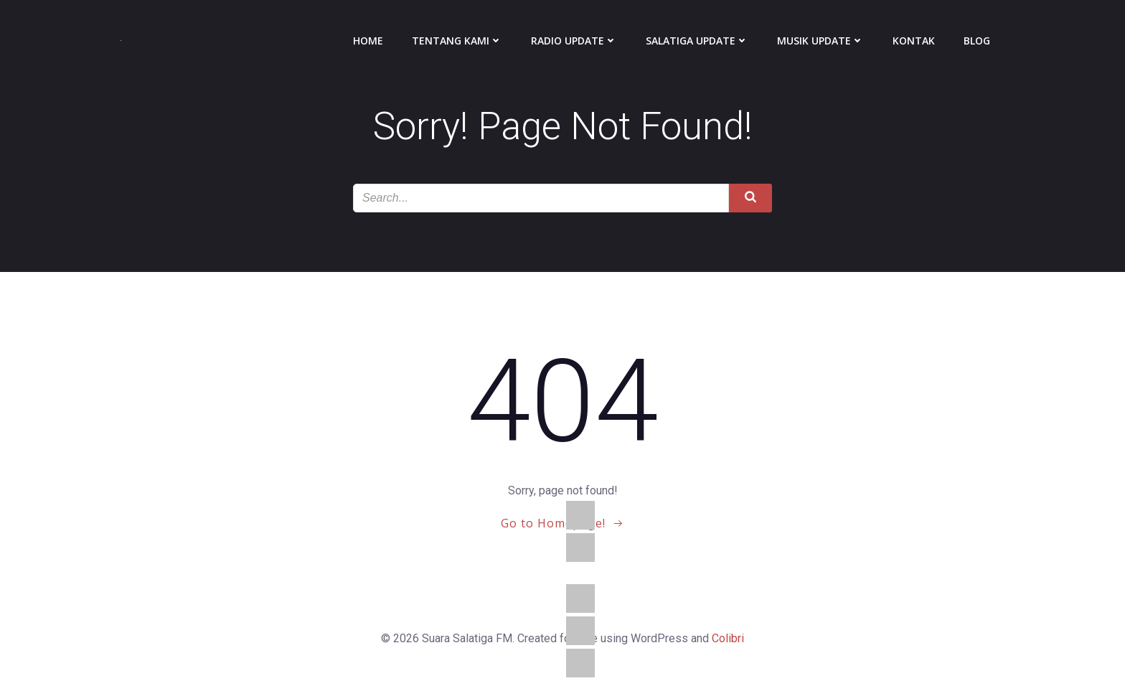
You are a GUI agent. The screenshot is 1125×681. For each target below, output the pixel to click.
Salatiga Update (697, 40)
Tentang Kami (457, 40)
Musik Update (820, 40)
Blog (977, 40)
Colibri (728, 638)
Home (368, 40)
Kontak (914, 40)
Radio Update (574, 40)
